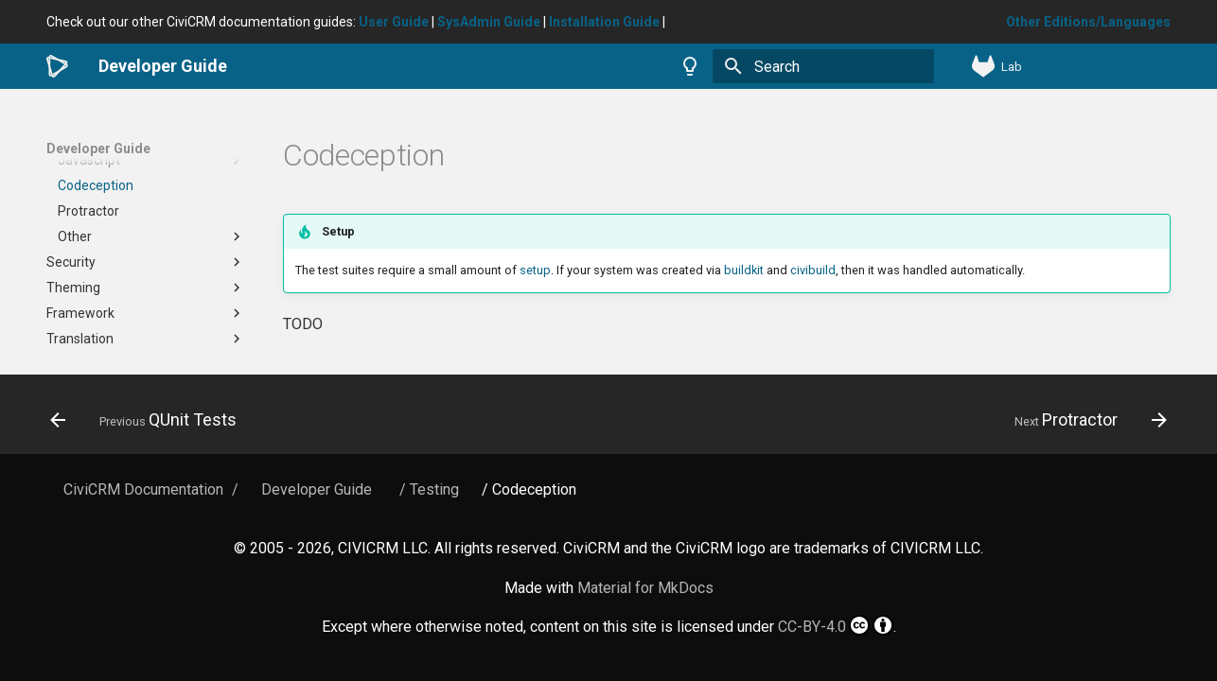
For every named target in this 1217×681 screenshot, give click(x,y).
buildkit (744, 270)
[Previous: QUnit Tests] (149, 420)
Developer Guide (98, 148)
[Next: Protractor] (1085, 420)
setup (535, 270)
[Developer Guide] (57, 66)
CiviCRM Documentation (143, 489)
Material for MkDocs (645, 588)
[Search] (823, 66)
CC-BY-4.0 (835, 625)
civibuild (813, 270)
